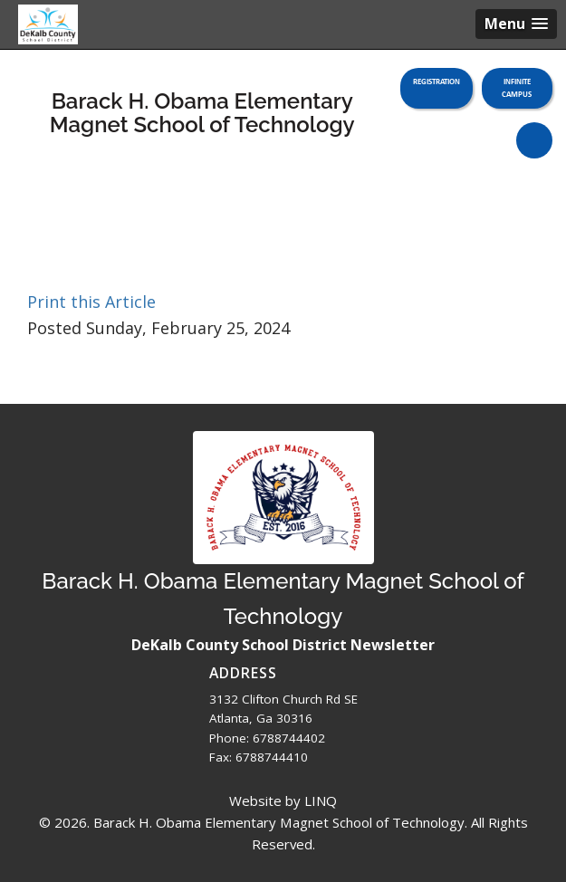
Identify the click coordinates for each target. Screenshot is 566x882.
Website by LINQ (283, 800)
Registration (436, 81)
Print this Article (91, 301)
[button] (516, 24)
